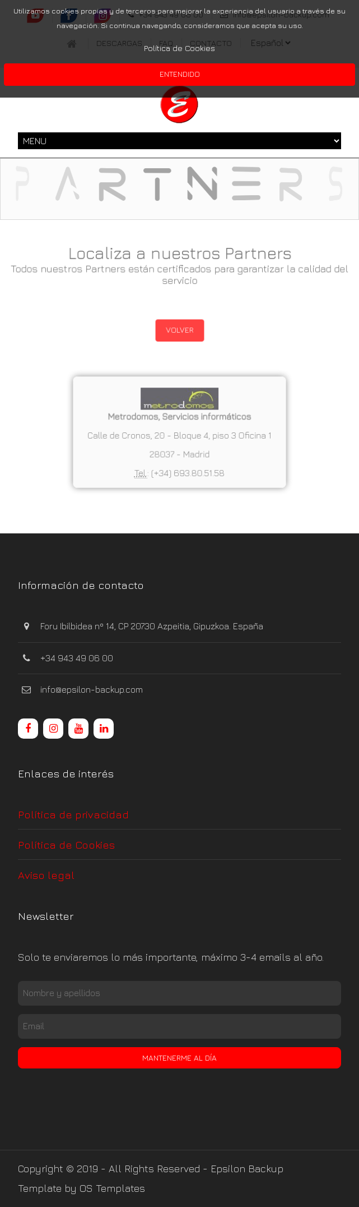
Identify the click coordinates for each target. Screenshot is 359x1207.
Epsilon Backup (247, 1168)
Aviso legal (46, 874)
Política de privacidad (73, 814)
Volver (179, 329)
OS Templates (112, 1188)
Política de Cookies (179, 48)
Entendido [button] (180, 74)
